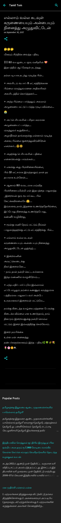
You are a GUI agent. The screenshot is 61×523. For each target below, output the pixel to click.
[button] (6, 39)
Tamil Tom (15, 5)
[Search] (56, 5)
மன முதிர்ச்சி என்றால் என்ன (17, 487)
